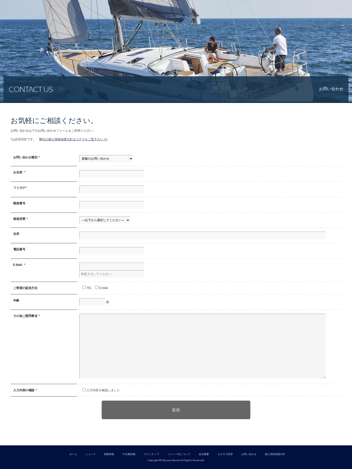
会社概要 (204, 454)
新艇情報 (109, 454)
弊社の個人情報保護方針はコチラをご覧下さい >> (73, 139)
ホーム (73, 454)
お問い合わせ (248, 454)
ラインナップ (151, 454)
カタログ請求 (225, 454)
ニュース (90, 454)
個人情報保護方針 (275, 454)
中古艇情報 (129, 454)
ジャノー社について (178, 454)
